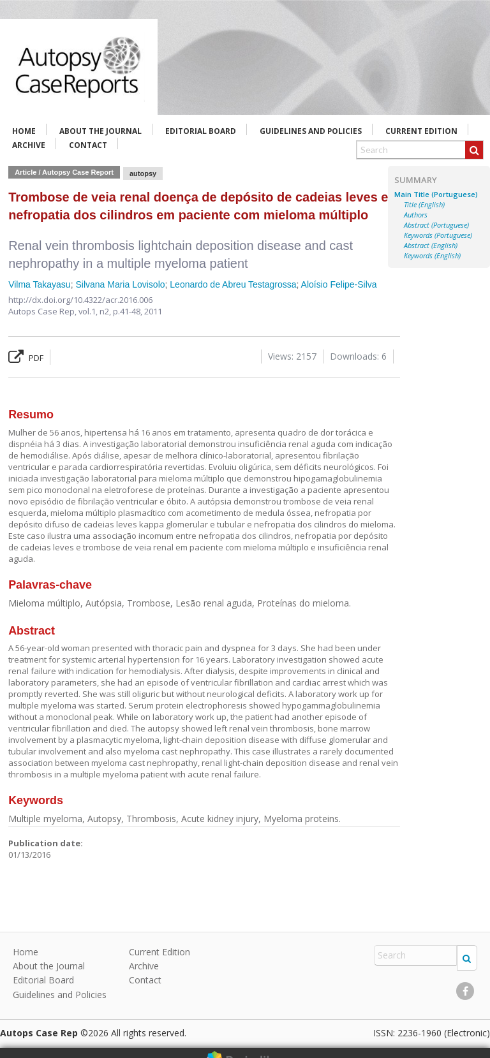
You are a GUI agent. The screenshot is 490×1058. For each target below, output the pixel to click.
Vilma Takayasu (39, 284)
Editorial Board (200, 131)
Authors (415, 214)
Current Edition (421, 131)
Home (24, 131)
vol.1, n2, (95, 311)
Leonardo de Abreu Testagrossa (233, 284)
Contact (88, 145)
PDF (25, 358)
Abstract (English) (430, 245)
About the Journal (100, 131)
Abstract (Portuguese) (436, 225)
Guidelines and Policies (311, 131)
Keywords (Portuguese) (438, 235)
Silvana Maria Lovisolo (120, 284)
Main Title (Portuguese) (436, 194)
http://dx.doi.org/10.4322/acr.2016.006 (80, 299)
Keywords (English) (432, 255)
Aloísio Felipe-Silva (339, 284)
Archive (28, 145)
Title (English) (424, 204)
